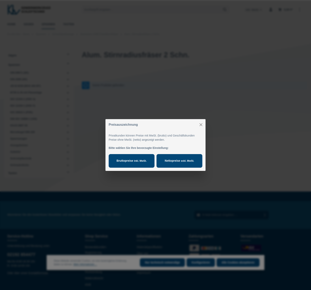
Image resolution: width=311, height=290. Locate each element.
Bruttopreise (131, 160)
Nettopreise (179, 160)
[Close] (201, 125)
